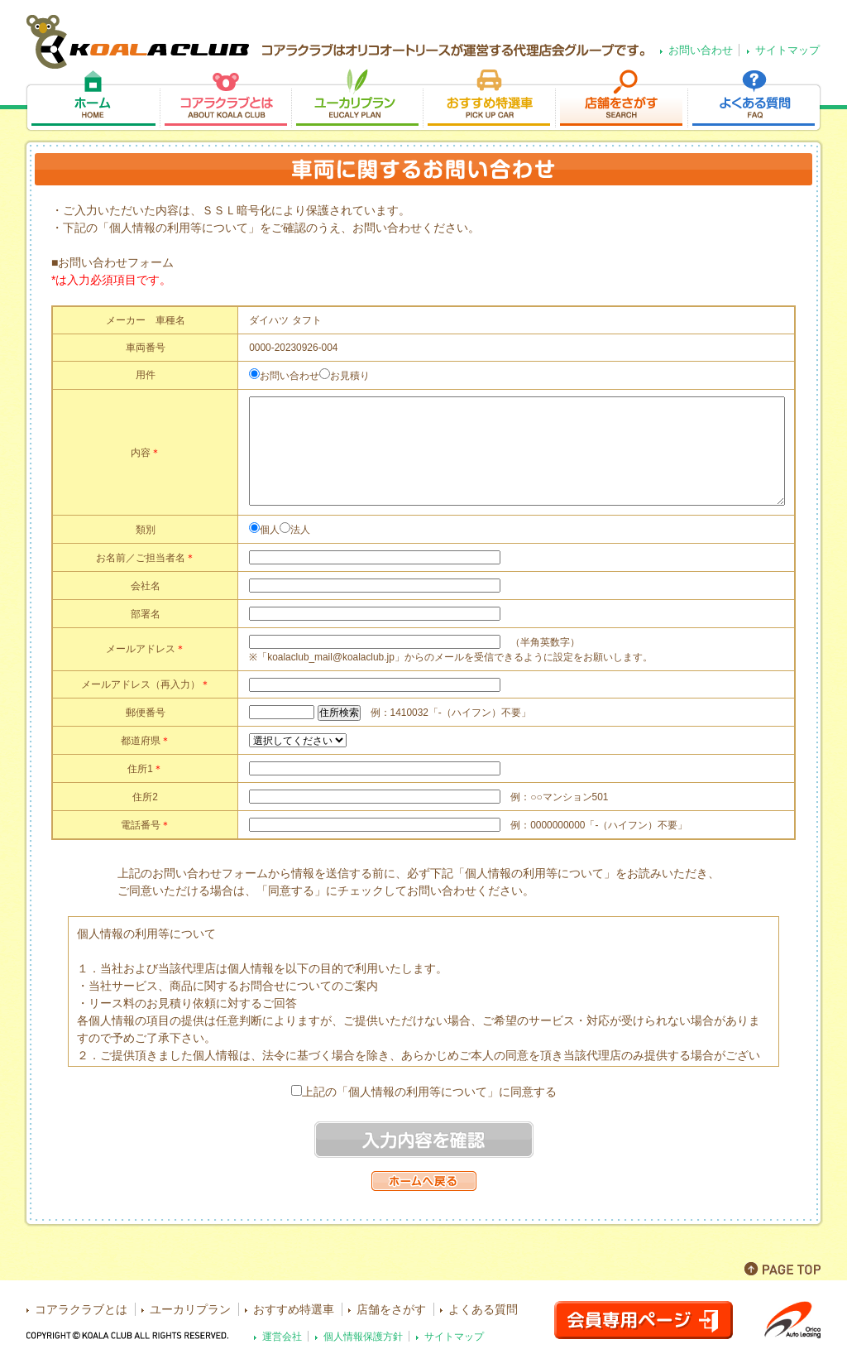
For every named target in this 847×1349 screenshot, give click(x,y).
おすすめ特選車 (489, 100)
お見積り (350, 376)
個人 (270, 529)
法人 (300, 529)
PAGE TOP (782, 1268)
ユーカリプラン (357, 100)
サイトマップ (787, 50)
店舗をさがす (621, 100)
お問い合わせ (700, 50)
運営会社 (282, 1336)
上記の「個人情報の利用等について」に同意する (429, 1091)
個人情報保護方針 (363, 1336)
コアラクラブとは (225, 100)
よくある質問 (754, 100)
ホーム (92, 100)
